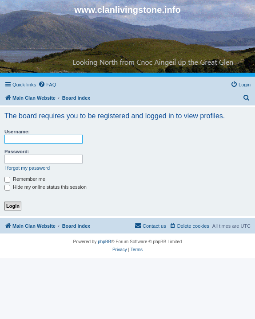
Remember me (24, 179)
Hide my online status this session (45, 187)
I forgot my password (27, 168)
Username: (17, 131)
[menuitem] (47, 84)
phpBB (104, 241)
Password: (16, 151)
